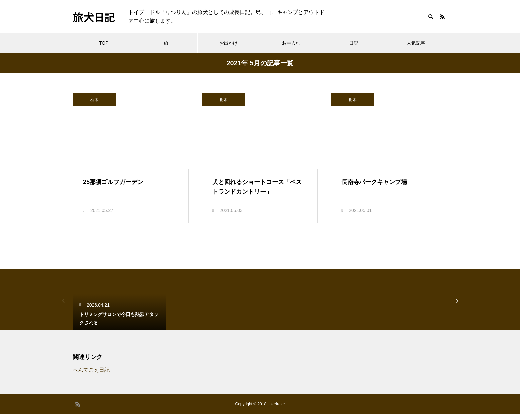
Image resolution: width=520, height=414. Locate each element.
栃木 (94, 99)
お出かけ (228, 43)
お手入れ (291, 43)
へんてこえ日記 (91, 370)
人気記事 (416, 43)
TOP (104, 43)
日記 (353, 43)
